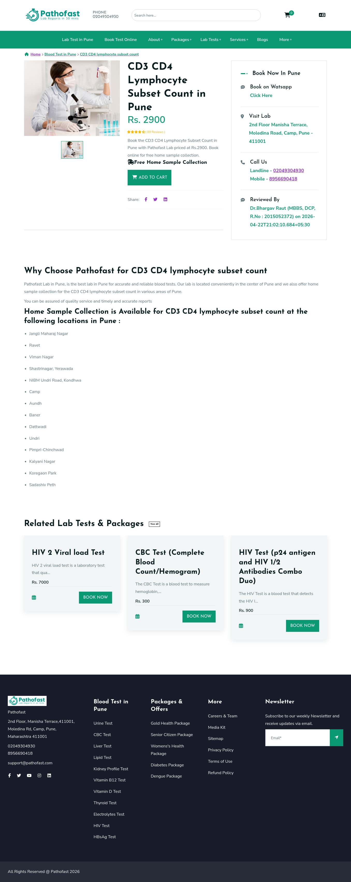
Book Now (95, 598)
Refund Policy (221, 773)
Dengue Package (166, 776)
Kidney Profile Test (111, 769)
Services (238, 40)
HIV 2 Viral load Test (68, 553)
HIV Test (102, 826)
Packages (180, 40)
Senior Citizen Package (172, 735)
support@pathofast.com (30, 763)
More (284, 40)
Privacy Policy (221, 750)
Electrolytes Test (109, 814)
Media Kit (216, 727)
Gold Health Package (170, 723)
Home (32, 54)
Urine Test (103, 723)
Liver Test (103, 746)
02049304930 (106, 17)
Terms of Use (220, 761)
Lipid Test (103, 757)
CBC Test (102, 735)
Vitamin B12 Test (110, 780)
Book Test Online (121, 40)
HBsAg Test (105, 837)
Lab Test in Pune (77, 40)
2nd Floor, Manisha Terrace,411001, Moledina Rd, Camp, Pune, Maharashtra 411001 (41, 729)
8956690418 (283, 179)
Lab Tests (209, 40)
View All (154, 524)
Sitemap (215, 738)
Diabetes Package (167, 765)
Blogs (262, 40)
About (154, 40)
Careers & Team (222, 716)
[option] (72, 98)
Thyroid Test (105, 803)
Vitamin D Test (107, 791)
